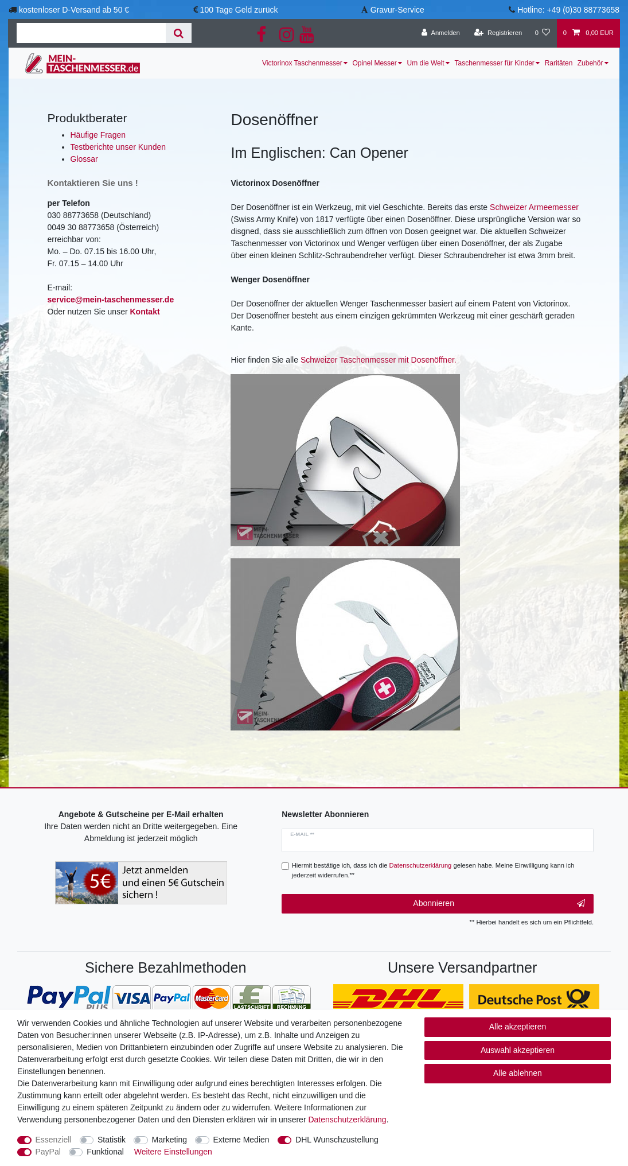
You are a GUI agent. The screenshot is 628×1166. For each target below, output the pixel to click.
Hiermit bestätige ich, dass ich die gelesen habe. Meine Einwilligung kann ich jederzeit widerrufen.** (433, 870)
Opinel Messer (374, 63)
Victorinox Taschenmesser (302, 63)
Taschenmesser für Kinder (494, 63)
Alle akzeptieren (518, 1026)
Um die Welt (425, 63)
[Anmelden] (440, 33)
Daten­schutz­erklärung (347, 1119)
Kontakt (144, 311)
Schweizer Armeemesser (534, 207)
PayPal (48, 1151)
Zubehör (590, 63)
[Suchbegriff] (91, 33)
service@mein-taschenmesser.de (111, 299)
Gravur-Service (397, 9)
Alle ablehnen (517, 1073)
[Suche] (179, 33)
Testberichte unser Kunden (118, 146)
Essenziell (54, 1139)
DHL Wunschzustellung (337, 1139)
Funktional (105, 1151)
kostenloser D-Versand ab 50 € (74, 9)
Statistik (111, 1139)
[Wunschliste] (542, 33)
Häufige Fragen (98, 134)
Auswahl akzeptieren (518, 1050)
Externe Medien (241, 1139)
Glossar (84, 159)
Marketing (169, 1139)
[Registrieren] (498, 33)
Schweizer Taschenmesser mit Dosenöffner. (379, 359)
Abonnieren (499, 904)
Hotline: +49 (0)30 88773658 (568, 9)
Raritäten (559, 63)
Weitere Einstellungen (173, 1151)
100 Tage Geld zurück (239, 9)
